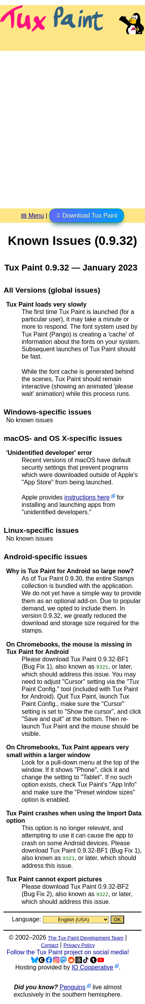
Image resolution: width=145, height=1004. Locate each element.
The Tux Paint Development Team (86, 937)
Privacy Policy (79, 945)
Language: (27, 919)
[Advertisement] (72, 126)
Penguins (72, 986)
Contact (49, 945)
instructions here (86, 497)
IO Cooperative (92, 966)
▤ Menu (32, 215)
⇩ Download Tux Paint (87, 215)
